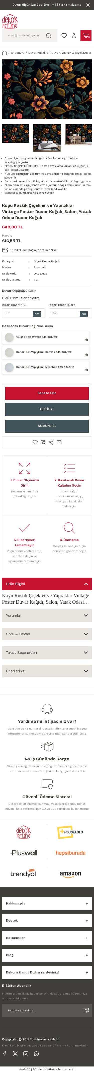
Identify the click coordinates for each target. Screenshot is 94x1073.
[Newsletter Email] (47, 1010)
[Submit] (86, 1010)
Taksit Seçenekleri (21, 652)
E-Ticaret (38, 1069)
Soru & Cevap (18, 634)
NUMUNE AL (47, 426)
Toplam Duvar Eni (14, 305)
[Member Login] (73, 35)
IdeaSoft (24, 1069)
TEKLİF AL (47, 409)
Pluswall (39, 267)
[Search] (29, 35)
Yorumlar (13, 615)
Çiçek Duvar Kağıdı (46, 261)
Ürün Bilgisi (15, 584)
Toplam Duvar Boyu (62, 305)
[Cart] (85, 35)
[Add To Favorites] (35, 442)
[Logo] (10, 21)
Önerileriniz (15, 671)
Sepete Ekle (47, 393)
